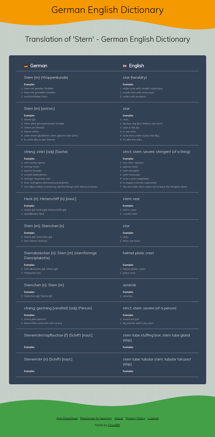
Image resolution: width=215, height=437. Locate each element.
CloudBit (114, 425)
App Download (67, 418)
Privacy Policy (135, 418)
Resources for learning (96, 418)
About (118, 418)
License (153, 418)
